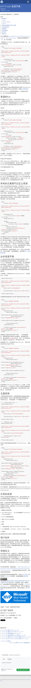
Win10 (4, 10)
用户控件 (4, 32)
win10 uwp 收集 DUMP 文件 (9, 631)
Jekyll (20, 679)
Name (4, 23)
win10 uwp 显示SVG (7, 630)
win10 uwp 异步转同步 (8, 633)
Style (4, 20)
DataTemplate (6, 22)
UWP (8, 10)
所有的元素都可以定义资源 (9, 25)
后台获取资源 (24, 89)
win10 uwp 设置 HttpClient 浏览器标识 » (20, 642)
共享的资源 (5, 30)
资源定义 (4, 34)
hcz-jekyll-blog (27, 679)
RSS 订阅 (24, 574)
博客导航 (25, 576)
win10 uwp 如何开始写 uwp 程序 (10, 635)
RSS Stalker (7, 576)
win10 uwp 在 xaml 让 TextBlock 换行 (12, 638)
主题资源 (4, 28)
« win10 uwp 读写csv (6, 641)
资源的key (4, 18)
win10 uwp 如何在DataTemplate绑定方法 (13, 637)
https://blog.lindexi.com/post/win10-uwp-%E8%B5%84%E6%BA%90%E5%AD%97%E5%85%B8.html (15, 568)
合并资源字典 (5, 27)
